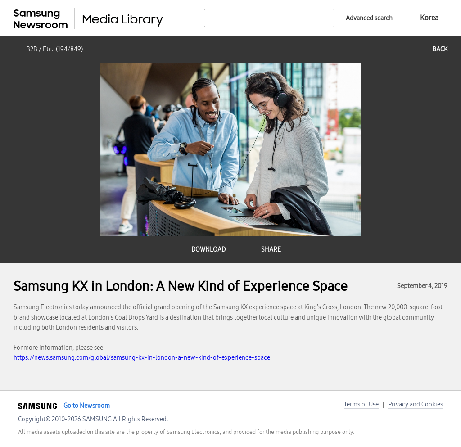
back (439, 49)
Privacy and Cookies (415, 404)
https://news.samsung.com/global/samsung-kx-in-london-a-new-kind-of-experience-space (142, 357)
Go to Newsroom (86, 406)
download (208, 249)
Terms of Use (361, 404)
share (271, 249)
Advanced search (369, 18)
